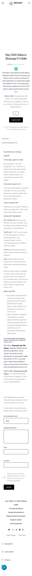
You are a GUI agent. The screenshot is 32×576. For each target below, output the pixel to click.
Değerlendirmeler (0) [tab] (9, 154)
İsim (6, 458)
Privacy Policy (22, 546)
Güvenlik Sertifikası (16, 520)
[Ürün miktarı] (15, 124)
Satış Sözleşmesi (16, 535)
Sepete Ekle (16, 131)
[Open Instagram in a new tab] (16, 540)
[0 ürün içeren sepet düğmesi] (4, 567)
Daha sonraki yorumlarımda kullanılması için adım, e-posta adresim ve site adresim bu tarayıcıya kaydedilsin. (16, 488)
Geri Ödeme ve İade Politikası (16, 512)
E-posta (7, 472)
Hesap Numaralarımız (16, 523)
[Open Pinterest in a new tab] (22, 540)
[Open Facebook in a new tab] (9, 540)
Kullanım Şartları (16, 531)
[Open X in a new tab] (13, 540)
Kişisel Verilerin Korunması (16, 527)
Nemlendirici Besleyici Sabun (18, 140)
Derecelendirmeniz (11, 427)
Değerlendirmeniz (10, 439)
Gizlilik (16, 516)
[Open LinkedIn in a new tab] (19, 540)
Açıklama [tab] (5, 150)
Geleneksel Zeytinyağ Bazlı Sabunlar (19, 138)
